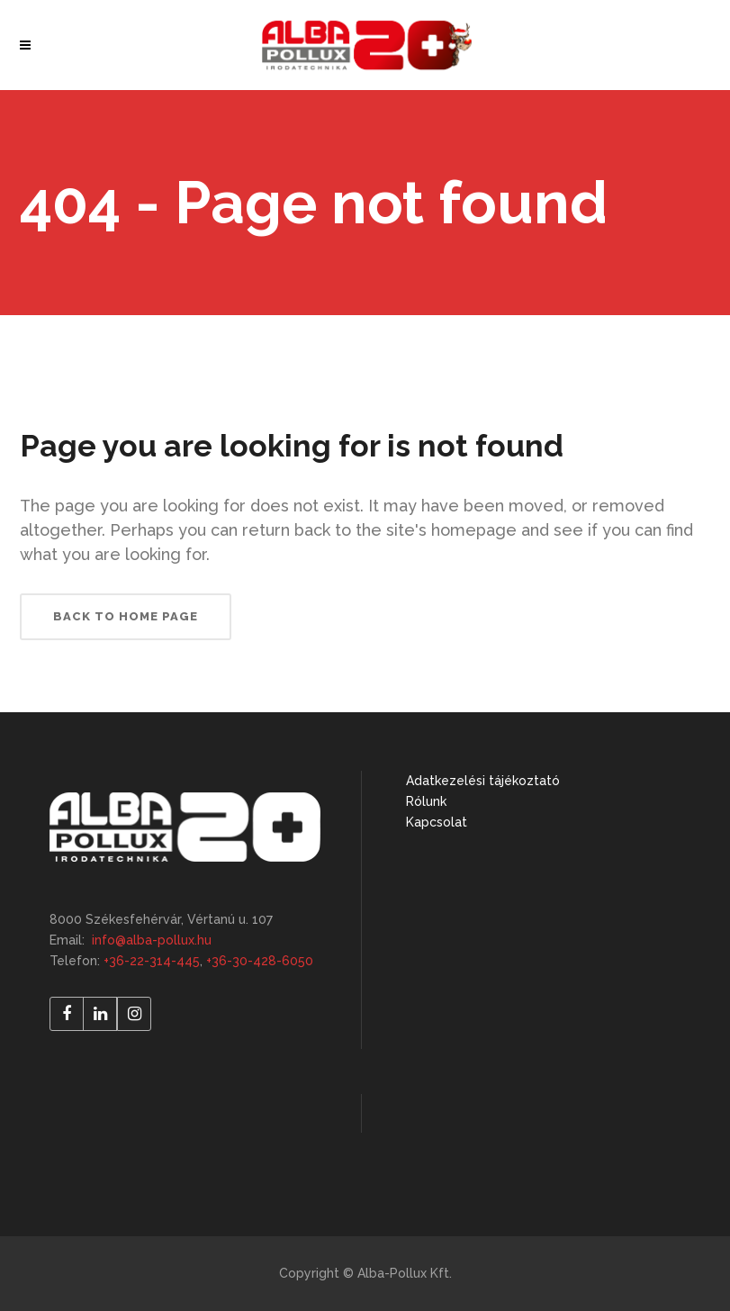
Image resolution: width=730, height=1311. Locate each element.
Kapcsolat (436, 822)
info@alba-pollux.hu (152, 940)
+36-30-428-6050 (259, 961)
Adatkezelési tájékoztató (483, 780)
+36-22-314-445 (152, 961)
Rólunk (426, 801)
